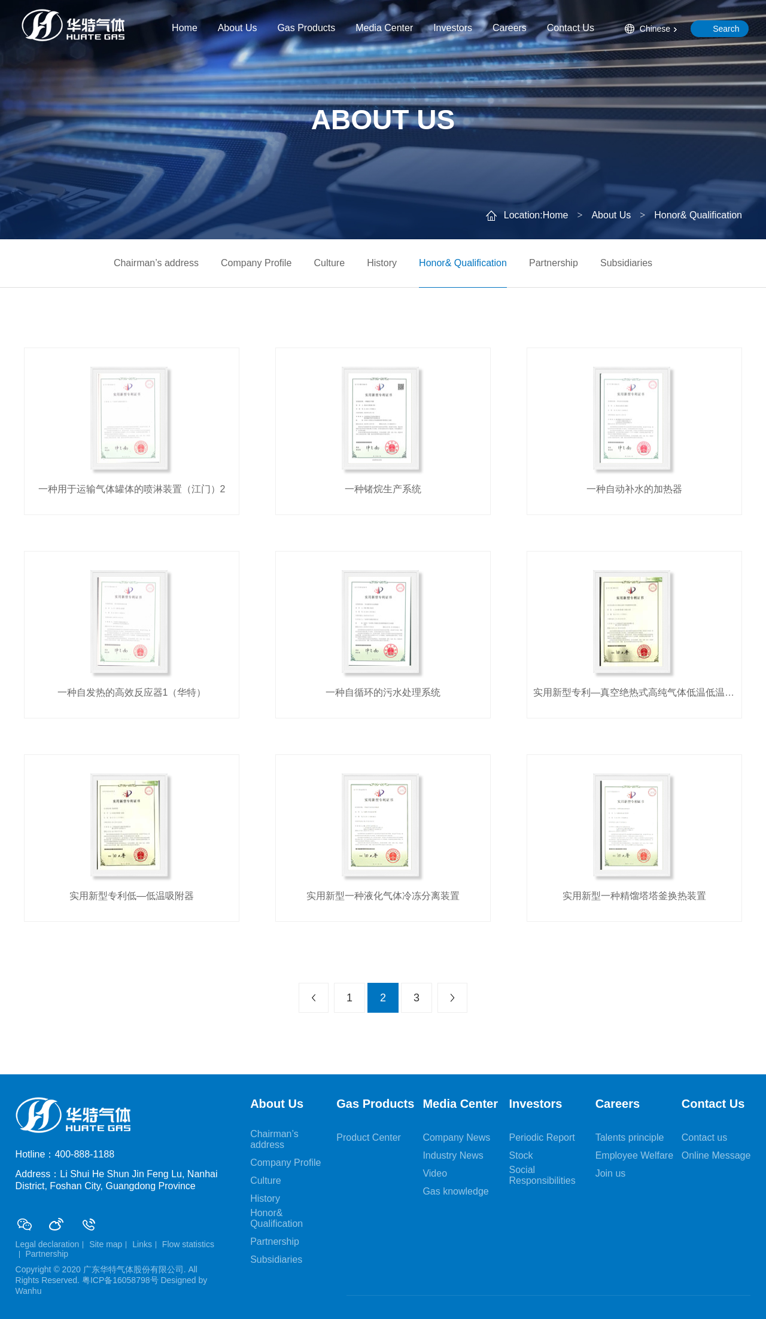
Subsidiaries (626, 263)
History (382, 263)
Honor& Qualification (463, 263)
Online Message (716, 1155)
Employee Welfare (634, 1155)
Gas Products (306, 28)
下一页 (452, 998)
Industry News (452, 1155)
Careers (510, 28)
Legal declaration (48, 1244)
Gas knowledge (455, 1191)
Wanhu (29, 1291)
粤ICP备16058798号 (120, 1280)
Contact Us (570, 28)
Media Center (384, 28)
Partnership (553, 263)
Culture (329, 263)
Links (142, 1244)
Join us (610, 1173)
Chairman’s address (156, 263)
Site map (105, 1244)
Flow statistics (188, 1244)
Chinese (655, 28)
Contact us (704, 1137)
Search (726, 28)
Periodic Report (542, 1137)
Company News (456, 1137)
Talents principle (629, 1137)
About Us (237, 28)
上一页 (314, 998)
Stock (521, 1155)
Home (184, 28)
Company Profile (256, 263)
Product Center (368, 1137)
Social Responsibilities (542, 1175)
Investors (452, 28)
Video (434, 1173)
